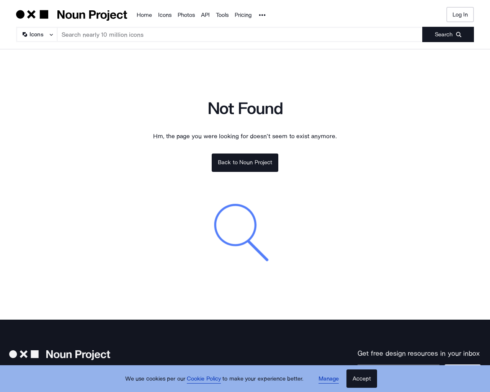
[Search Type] (36, 34)
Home (144, 14)
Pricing (243, 14)
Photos (186, 14)
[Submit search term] (448, 34)
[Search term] (240, 34)
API (205, 14)
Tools (222, 14)
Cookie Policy (204, 378)
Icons (165, 14)
